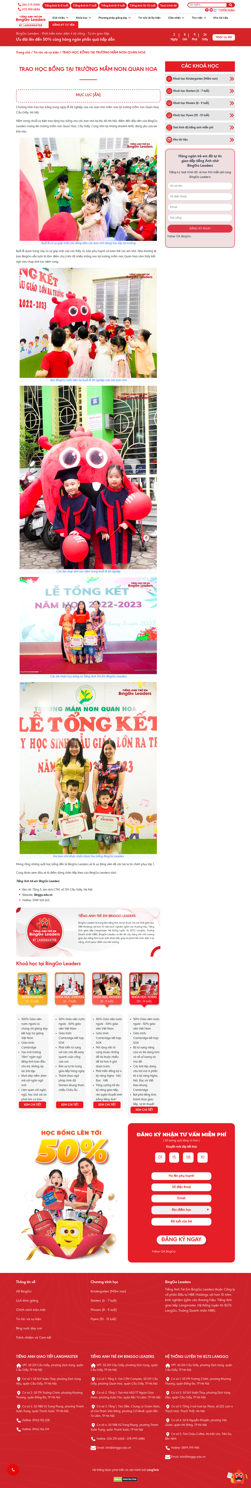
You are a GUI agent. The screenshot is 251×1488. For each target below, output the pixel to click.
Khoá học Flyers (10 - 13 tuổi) (187, 115)
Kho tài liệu (220, 17)
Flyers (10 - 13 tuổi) (103, 1319)
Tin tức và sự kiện (28, 1319)
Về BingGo (23, 1291)
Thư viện (199, 17)
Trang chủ (23, 52)
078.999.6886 (31, 9)
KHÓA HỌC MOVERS (107, 997)
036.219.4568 (31, 4)
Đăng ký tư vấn (63, 24)
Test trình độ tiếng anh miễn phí (189, 127)
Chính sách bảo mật (30, 1310)
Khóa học (83, 17)
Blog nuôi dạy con (29, 1328)
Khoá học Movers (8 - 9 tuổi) (187, 103)
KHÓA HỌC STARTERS (69, 997)
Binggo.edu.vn (43, 895)
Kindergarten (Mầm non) (108, 1291)
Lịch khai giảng (27, 1301)
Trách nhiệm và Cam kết (33, 1338)
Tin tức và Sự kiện (149, 17)
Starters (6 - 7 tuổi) (103, 1301)
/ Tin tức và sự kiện (44, 52)
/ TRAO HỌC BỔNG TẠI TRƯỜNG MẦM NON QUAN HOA (102, 52)
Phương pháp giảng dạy (114, 17)
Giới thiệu (60, 17)
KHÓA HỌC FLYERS (144, 997)
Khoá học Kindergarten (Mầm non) (192, 79)
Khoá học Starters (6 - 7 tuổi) (187, 91)
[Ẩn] (97, 95)
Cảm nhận (176, 17)
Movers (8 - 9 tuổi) (104, 1310)
